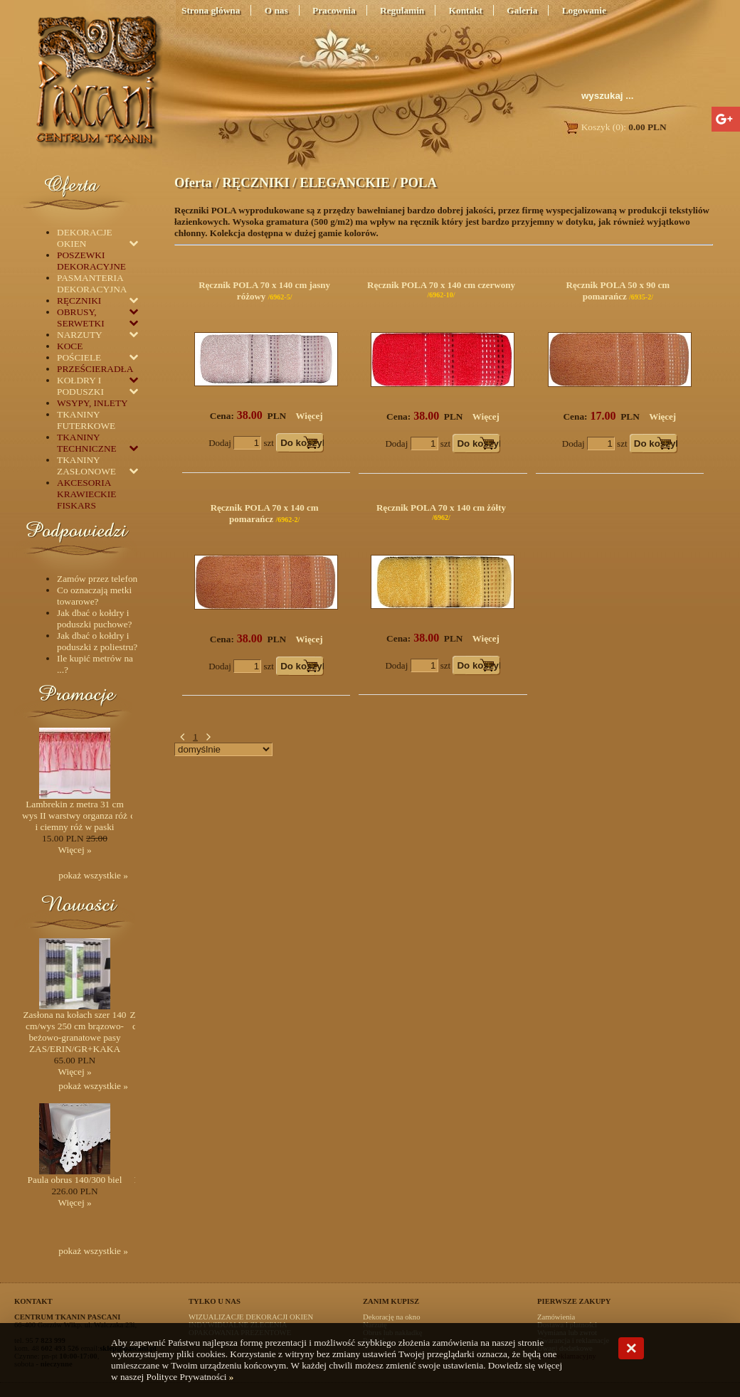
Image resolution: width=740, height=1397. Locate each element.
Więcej (309, 415)
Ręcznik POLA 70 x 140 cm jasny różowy (264, 291)
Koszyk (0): (614, 127)
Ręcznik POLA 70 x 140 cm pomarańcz (265, 513)
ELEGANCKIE (344, 182)
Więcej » (74, 849)
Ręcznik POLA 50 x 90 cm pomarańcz (618, 291)
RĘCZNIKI (255, 182)
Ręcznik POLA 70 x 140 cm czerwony (441, 285)
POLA (418, 182)
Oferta (193, 182)
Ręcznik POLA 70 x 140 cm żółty (441, 507)
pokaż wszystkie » (93, 875)
